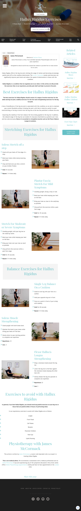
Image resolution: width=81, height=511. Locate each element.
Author (4, 53)
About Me (28, 488)
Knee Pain (49, 39)
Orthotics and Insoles (59, 39)
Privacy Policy (55, 488)
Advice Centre (37, 488)
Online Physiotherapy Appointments (16, 465)
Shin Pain (70, 39)
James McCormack (16, 56)
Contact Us (46, 488)
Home (22, 488)
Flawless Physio (37, 57)
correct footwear (38, 75)
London (57, 465)
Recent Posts (11, 53)
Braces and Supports (13, 39)
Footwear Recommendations (36, 39)
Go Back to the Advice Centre (71, 132)
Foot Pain (24, 39)
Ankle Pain (3, 39)
